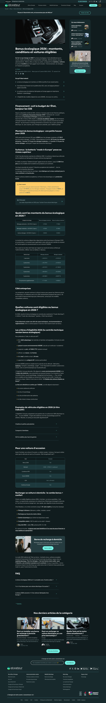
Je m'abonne (70, 662)
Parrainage (83, 676)
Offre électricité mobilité (50, 679)
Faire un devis (48, 548)
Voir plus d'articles (53, 651)
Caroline (75, 30)
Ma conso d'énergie (67, 676)
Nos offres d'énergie (13, 674)
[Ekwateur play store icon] (94, 668)
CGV (31, 700)
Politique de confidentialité (46, 700)
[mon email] (47, 663)
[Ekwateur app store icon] (84, 668)
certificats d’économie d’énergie (31, 115)
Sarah (71, 642)
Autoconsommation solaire (32, 674)
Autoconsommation (67, 684)
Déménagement (66, 689)
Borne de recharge (49, 676)
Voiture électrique (17, 8)
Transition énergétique (68, 679)
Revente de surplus (30, 681)
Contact (26, 700)
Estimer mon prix (80, 71)
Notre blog (65, 674)
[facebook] (70, 668)
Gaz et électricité (12, 681)
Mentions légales (58, 700)
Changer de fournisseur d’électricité (16, 686)
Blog (11, 8)
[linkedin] (96, 1)
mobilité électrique (20, 561)
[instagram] (94, 1)
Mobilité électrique (49, 674)
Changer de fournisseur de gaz (15, 689)
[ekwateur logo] (12, 5)
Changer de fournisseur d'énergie (15, 684)
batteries (18, 365)
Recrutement (67, 700)
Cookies (36, 700)
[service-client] (100, 1)
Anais (21, 644)
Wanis (18, 69)
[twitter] (91, 1)
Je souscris (93, 5)
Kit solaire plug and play (31, 679)
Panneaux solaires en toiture (32, 676)
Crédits (73, 700)
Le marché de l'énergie (68, 681)
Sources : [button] (18, 604)
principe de (46, 118)
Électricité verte (11, 676)
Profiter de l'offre (85, 12)
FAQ (21, 700)
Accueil (6, 8)
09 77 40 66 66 (82, 1)
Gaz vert (10, 679)
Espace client (84, 674)
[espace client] (99, 5)
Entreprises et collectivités (18, 1)
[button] (37, 424)
